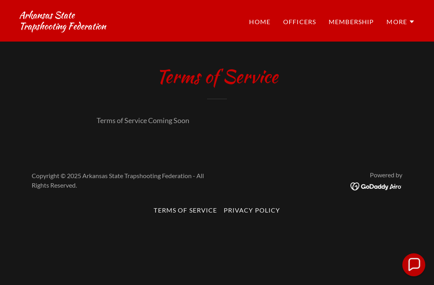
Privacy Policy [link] (252, 210)
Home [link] (259, 21)
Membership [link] (351, 21)
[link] (62, 26)
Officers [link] (299, 21)
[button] (400, 22)
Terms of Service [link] (185, 210)
